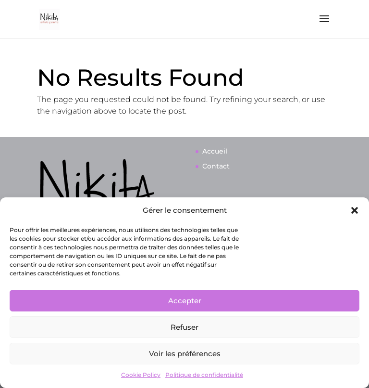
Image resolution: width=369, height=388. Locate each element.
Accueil (214, 151)
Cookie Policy (140, 374)
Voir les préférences (185, 353)
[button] (354, 210)
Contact (216, 166)
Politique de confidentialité (204, 374)
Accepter (184, 300)
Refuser (184, 327)
